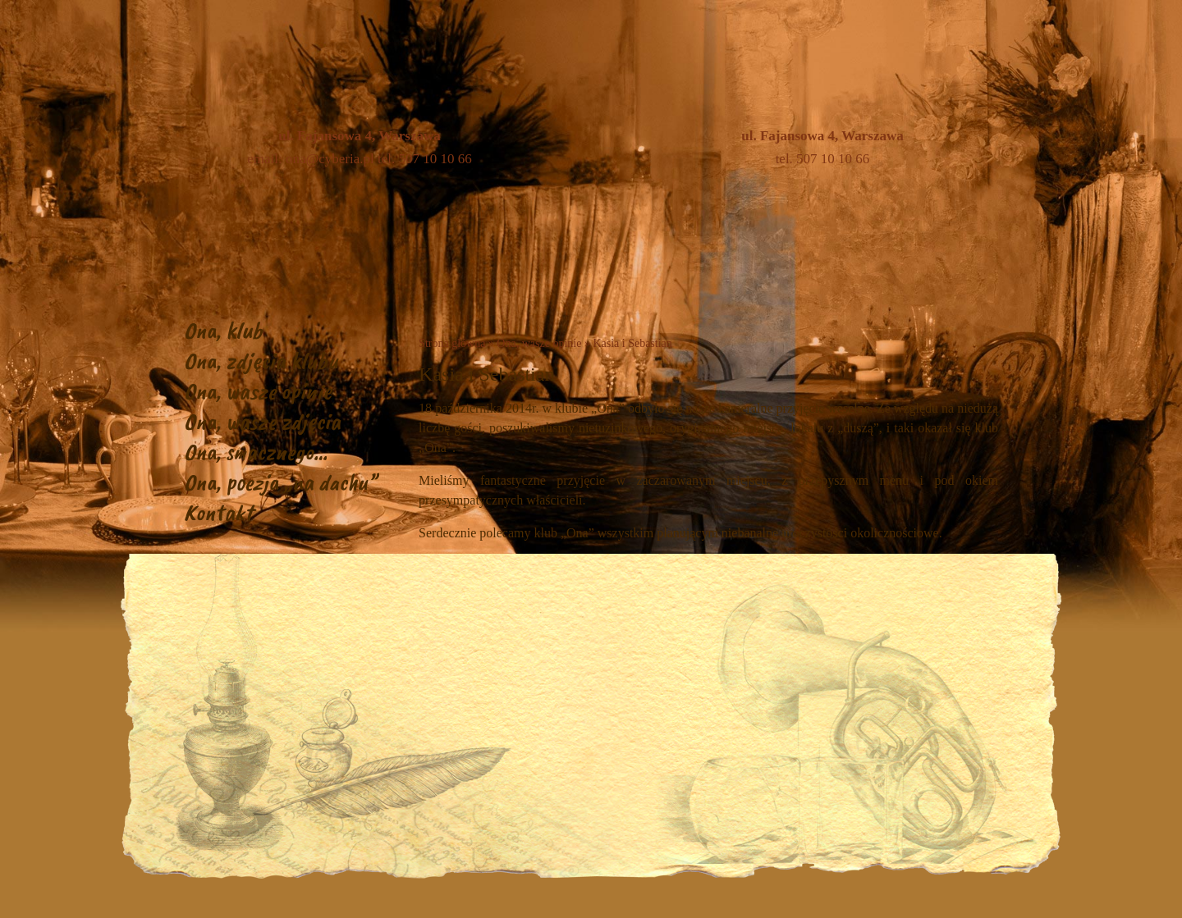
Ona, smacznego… (256, 451)
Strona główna (452, 343)
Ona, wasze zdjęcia (262, 421)
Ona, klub (223, 330)
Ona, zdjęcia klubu (261, 360)
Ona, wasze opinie (258, 391)
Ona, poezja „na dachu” (280, 482)
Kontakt (218, 512)
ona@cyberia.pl (330, 159)
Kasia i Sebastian (632, 343)
